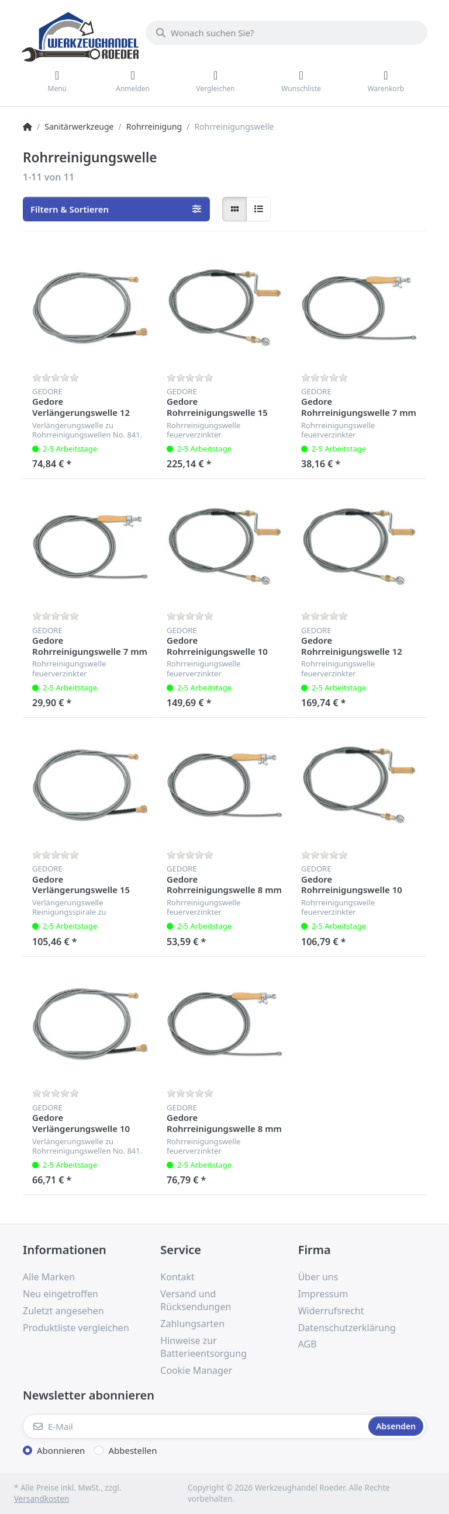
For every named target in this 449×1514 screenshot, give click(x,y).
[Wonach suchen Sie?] (286, 32)
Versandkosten (41, 1499)
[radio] (234, 209)
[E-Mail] (194, 1426)
